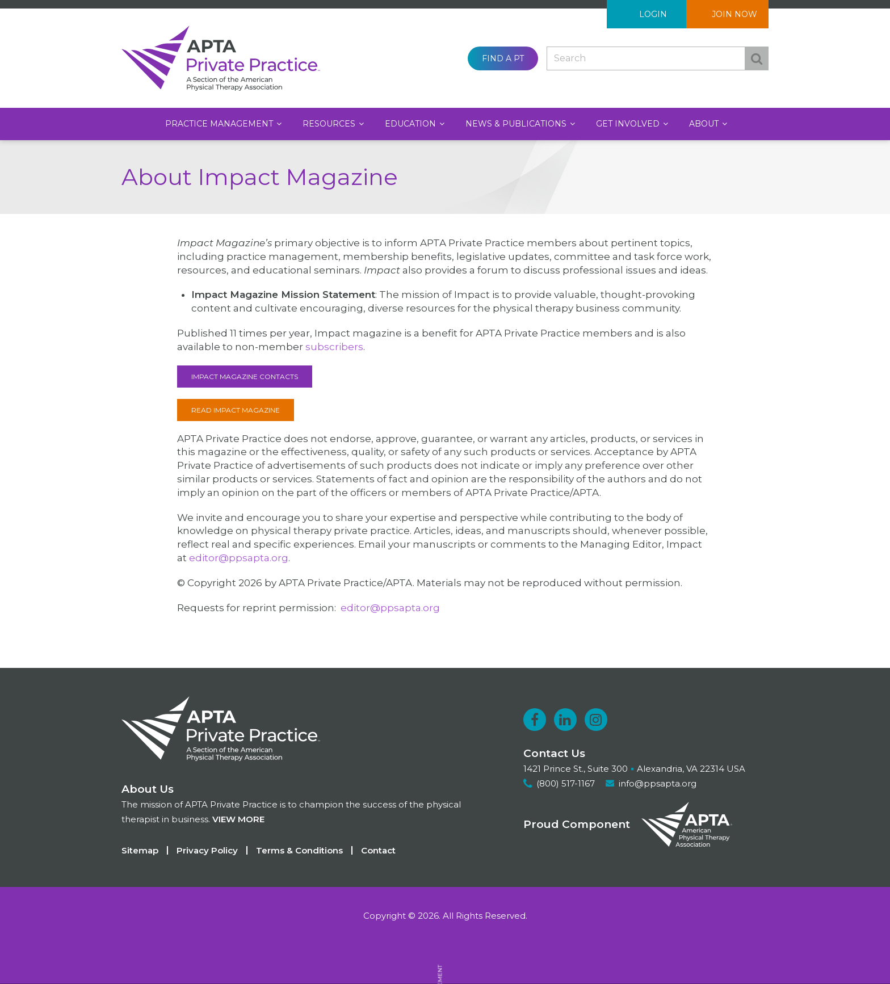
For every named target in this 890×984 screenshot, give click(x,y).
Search (757, 58)
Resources (330, 124)
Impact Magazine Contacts (244, 376)
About (705, 124)
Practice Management (220, 124)
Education (411, 124)
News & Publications (517, 124)
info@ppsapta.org (657, 783)
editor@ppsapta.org (238, 558)
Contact (378, 850)
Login (653, 14)
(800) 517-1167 (565, 783)
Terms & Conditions (299, 850)
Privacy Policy (207, 850)
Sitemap (139, 850)
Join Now (734, 14)
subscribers (334, 346)
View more (238, 819)
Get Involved (629, 124)
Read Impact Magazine (235, 410)
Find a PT (503, 58)
